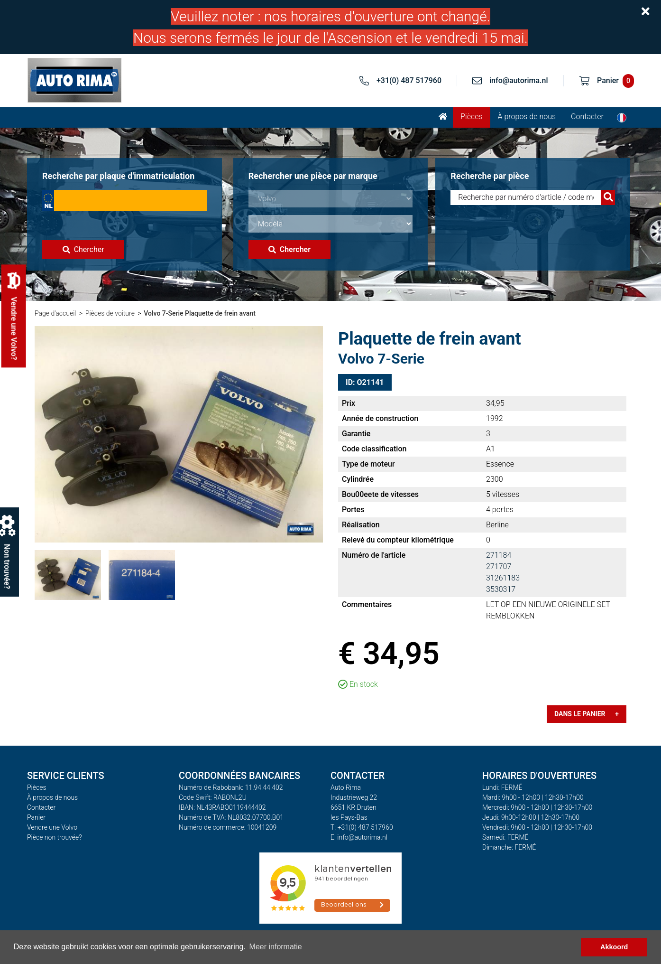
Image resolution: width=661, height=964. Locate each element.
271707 (498, 566)
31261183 (503, 577)
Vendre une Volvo (52, 827)
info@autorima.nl (518, 80)
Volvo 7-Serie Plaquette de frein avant (200, 313)
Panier (36, 817)
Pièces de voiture (110, 313)
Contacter (587, 116)
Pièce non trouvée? (54, 837)
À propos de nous (527, 116)
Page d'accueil (55, 313)
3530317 (500, 589)
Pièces (471, 116)
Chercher (83, 249)
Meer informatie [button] (275, 947)
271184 (498, 555)
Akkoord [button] (614, 947)
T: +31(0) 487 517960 (361, 827)
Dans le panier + (586, 714)
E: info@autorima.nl (358, 837)
